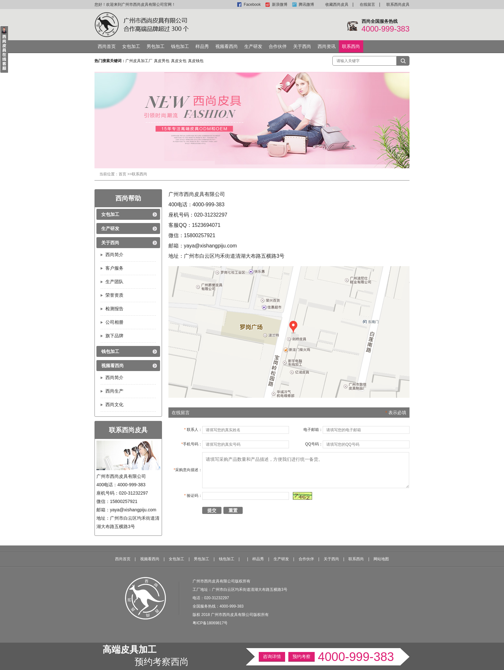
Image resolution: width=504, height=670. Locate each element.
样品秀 (202, 46)
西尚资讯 (327, 46)
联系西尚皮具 (398, 4)
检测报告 (114, 308)
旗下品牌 (114, 335)
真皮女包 (178, 61)
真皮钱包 (195, 61)
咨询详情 (272, 656)
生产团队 (114, 281)
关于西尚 (302, 46)
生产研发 (253, 46)
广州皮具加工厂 (138, 61)
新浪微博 (279, 4)
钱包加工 (180, 46)
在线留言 (367, 4)
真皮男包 (161, 61)
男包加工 (156, 46)
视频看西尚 (226, 46)
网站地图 (381, 559)
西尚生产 (114, 391)
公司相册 (114, 322)
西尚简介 (114, 254)
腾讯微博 (306, 4)
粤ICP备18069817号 (210, 623)
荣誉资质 (114, 295)
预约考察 (301, 656)
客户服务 (114, 268)
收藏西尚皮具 (336, 4)
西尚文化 (114, 404)
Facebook (252, 4)
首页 (122, 174)
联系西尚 (351, 46)
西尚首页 (107, 46)
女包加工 (131, 46)
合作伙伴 (278, 46)
